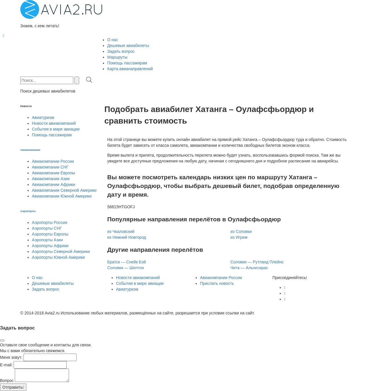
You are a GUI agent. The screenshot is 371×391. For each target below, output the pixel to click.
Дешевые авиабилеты (128, 45)
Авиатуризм (43, 117)
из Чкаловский (120, 231)
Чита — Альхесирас (249, 267)
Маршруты (117, 57)
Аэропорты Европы (50, 234)
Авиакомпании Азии (51, 178)
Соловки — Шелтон (125, 267)
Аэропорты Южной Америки (58, 257)
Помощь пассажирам (127, 63)
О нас (112, 39)
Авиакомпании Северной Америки (64, 190)
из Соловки (241, 231)
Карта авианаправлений (130, 68)
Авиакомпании (30, 150)
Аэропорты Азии (47, 240)
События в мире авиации (55, 129)
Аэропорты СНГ (47, 228)
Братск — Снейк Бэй (126, 262)
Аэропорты (28, 211)
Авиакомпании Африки (53, 184)
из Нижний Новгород (126, 237)
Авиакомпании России (53, 161)
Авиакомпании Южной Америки (62, 196)
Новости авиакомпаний (54, 123)
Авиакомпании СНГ (50, 167)
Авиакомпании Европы (53, 173)
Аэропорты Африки (50, 245)
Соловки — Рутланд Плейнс (257, 262)
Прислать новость (217, 283)
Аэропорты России (49, 222)
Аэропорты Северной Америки (61, 251)
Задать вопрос (121, 51)
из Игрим (239, 237)
